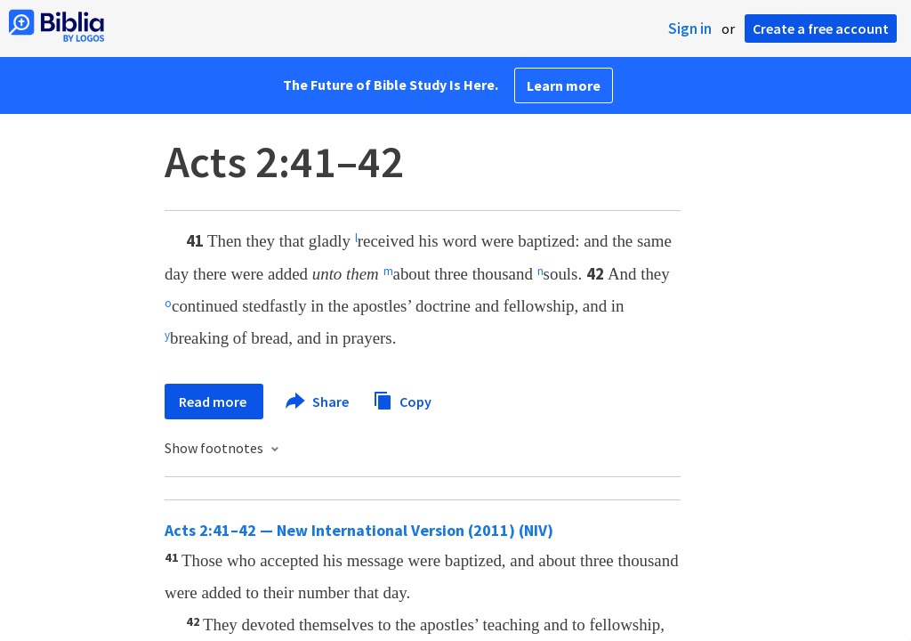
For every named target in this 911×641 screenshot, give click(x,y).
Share (318, 401)
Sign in (690, 28)
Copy (402, 399)
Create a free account (821, 28)
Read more (214, 401)
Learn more (564, 85)
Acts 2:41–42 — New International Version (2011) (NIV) (359, 530)
